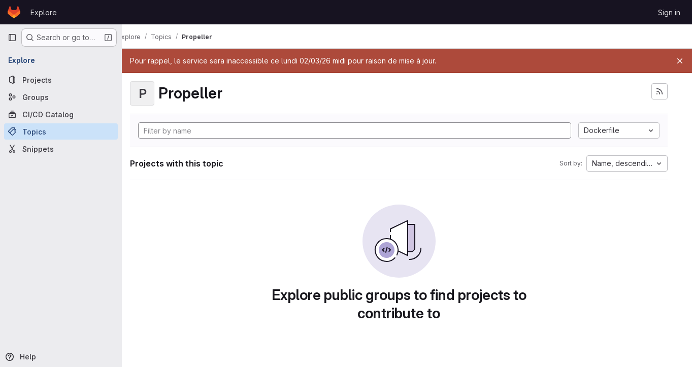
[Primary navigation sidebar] (12, 37)
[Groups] (61, 97)
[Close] (680, 61)
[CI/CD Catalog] (61, 114)
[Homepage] (14, 12)
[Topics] (61, 131)
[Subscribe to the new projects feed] (659, 91)
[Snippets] (61, 149)
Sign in (669, 12)
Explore (43, 12)
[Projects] (61, 80)
